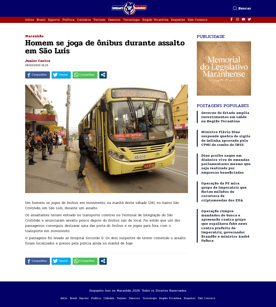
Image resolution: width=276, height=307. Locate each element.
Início (29, 19)
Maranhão (34, 36)
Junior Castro (37, 60)
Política (68, 19)
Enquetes (178, 19)
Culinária (84, 19)
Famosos (114, 19)
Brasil (41, 19)
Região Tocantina (155, 19)
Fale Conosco (197, 19)
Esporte (54, 19)
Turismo (99, 19)
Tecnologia (131, 19)
